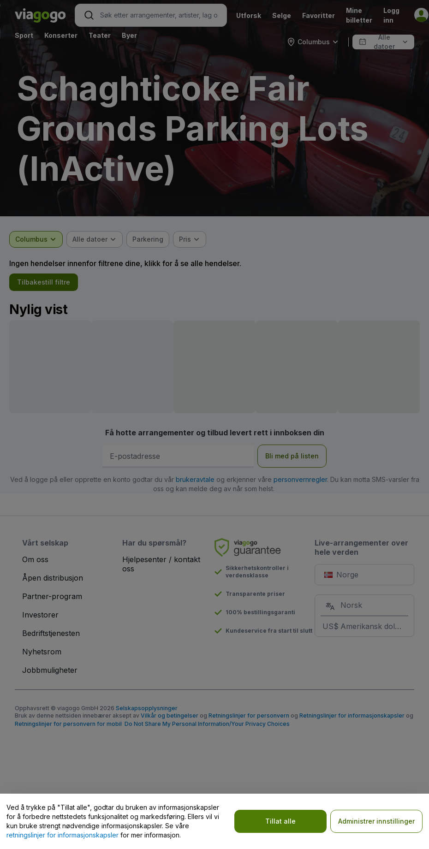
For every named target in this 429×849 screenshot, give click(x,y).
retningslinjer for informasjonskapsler (62, 835)
